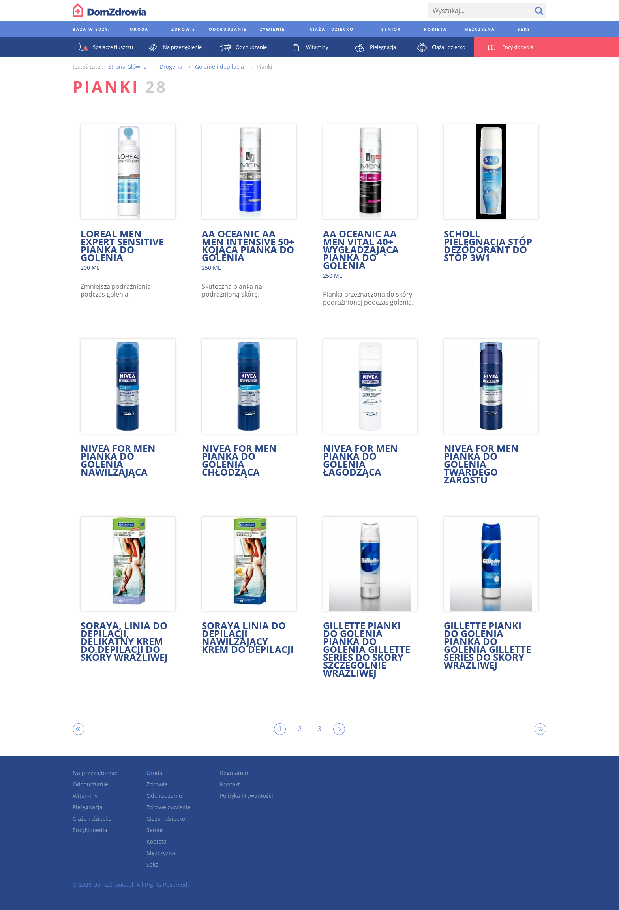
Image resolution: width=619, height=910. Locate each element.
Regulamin (234, 773)
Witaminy (85, 795)
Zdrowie (157, 784)
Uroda (154, 773)
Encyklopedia (90, 830)
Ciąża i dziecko (92, 818)
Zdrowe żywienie (168, 807)
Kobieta (156, 841)
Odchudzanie (90, 784)
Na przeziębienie (95, 773)
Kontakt (230, 784)
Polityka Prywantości (246, 795)
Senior (154, 830)
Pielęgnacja (88, 807)
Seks (152, 864)
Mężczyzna (160, 853)
